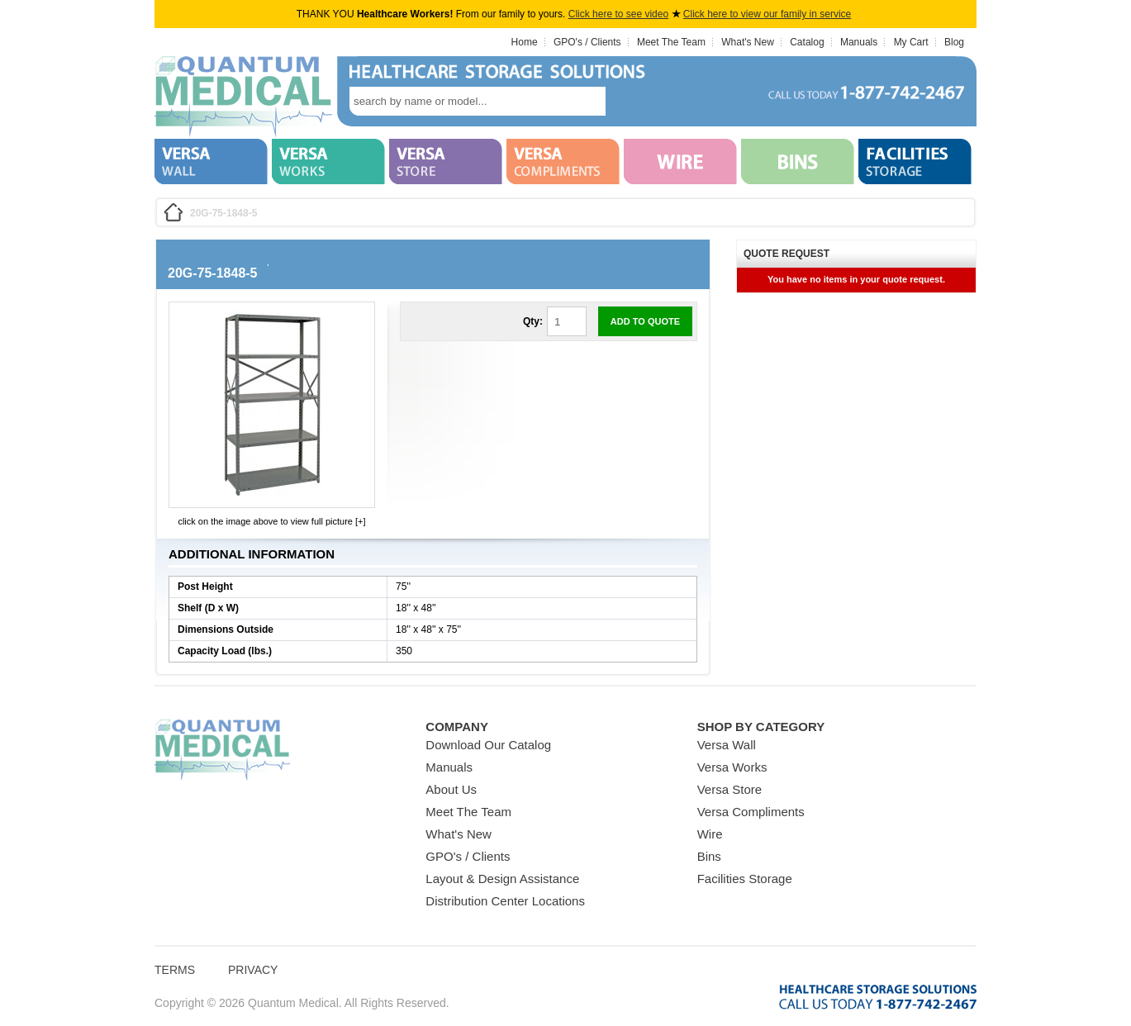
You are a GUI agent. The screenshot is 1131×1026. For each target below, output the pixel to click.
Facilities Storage (744, 879)
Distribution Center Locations (505, 901)
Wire (710, 834)
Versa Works (732, 767)
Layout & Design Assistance (502, 879)
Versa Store (729, 789)
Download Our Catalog (488, 745)
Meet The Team (671, 42)
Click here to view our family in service (767, 14)
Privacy (253, 969)
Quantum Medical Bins (243, 97)
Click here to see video (618, 14)
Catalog (807, 42)
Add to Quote (645, 321)
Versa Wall (726, 745)
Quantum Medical (222, 750)
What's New (747, 42)
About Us (451, 789)
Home (524, 42)
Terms (174, 969)
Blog (954, 42)
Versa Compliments (751, 812)
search (630, 101)
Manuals (858, 42)
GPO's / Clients (587, 42)
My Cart (911, 42)
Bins (709, 856)
